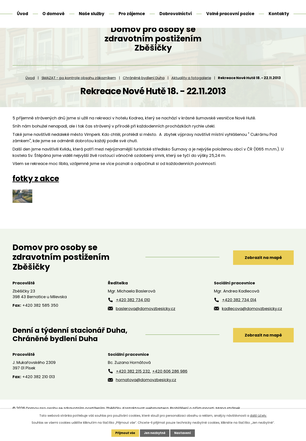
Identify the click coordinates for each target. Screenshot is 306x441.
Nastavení (184, 433)
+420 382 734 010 (133, 316)
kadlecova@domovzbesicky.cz (252, 325)
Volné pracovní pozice (230, 14)
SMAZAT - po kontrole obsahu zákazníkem (79, 94)
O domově (53, 14)
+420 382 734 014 (239, 316)
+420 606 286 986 (169, 387)
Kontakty (279, 14)
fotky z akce (36, 195)
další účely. (258, 415)
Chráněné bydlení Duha (144, 94)
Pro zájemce (132, 14)
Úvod (30, 94)
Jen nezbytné (154, 433)
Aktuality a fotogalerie (191, 94)
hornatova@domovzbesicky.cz (146, 396)
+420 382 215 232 (133, 387)
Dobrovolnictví (175, 14)
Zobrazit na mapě (260, 273)
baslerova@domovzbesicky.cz (145, 325)
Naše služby (91, 14)
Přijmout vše (124, 433)
